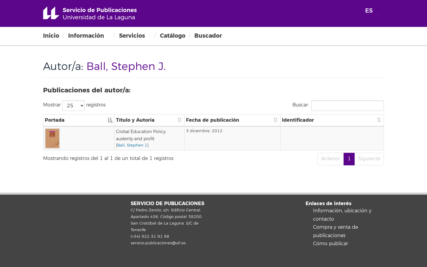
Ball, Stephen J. (92, 138)
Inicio (51, 35)
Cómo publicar (330, 244)
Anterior (330, 159)
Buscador (208, 35)
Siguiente (369, 159)
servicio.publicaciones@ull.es (158, 243)
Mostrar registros (74, 105)
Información (86, 35)
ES (369, 10)
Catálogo (172, 35)
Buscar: (338, 105)
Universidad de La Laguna (90, 13)
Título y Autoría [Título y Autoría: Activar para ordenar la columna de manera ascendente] (95, 120)
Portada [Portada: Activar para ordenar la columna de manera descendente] (55, 120)
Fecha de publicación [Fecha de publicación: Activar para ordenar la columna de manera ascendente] (287, 120)
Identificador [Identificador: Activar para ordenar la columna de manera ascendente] (339, 120)
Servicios (132, 35)
